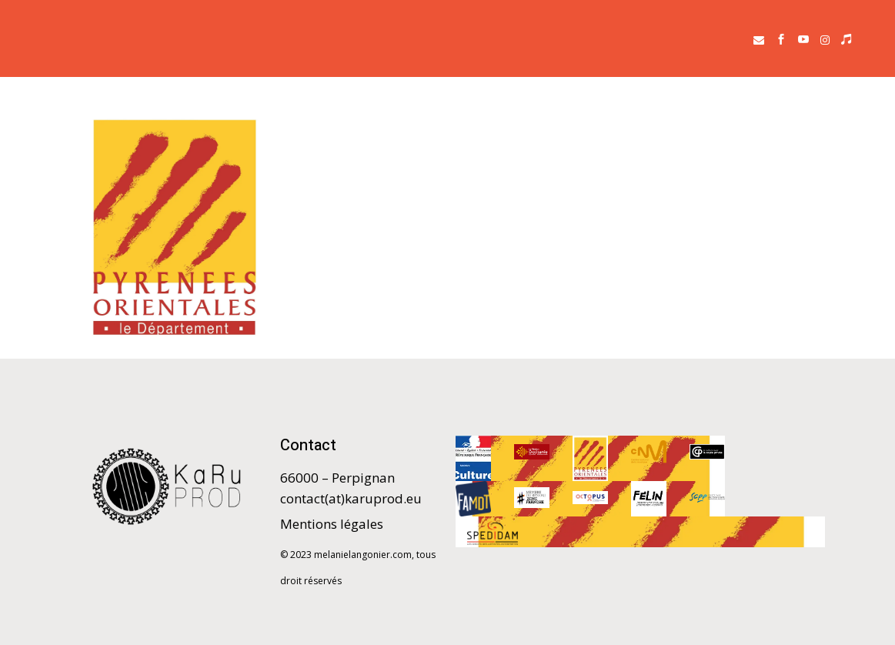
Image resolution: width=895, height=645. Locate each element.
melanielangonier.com (363, 554)
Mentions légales (331, 524)
